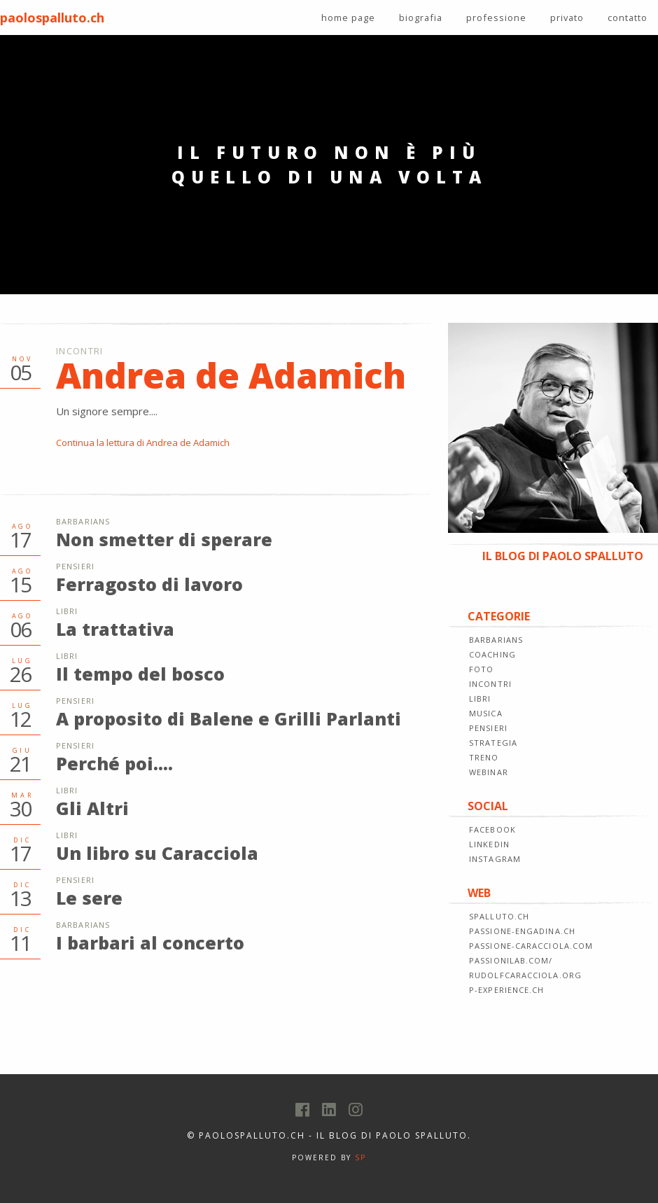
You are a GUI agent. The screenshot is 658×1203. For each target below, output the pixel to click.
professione (496, 17)
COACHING (492, 654)
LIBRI (480, 698)
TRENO (484, 757)
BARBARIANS (496, 639)
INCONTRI (490, 684)
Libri (67, 611)
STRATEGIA (493, 742)
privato (567, 17)
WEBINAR (488, 772)
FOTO (481, 669)
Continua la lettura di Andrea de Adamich (143, 442)
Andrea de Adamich (231, 375)
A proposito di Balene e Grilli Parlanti (228, 718)
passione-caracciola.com (531, 945)
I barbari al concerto (150, 942)
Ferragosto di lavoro (149, 584)
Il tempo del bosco (140, 674)
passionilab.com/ (511, 960)
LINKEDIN (489, 844)
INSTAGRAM (495, 859)
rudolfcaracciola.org (525, 975)
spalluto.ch (499, 916)
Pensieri (75, 566)
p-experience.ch (507, 990)
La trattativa (115, 629)
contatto (628, 17)
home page (348, 17)
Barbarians (83, 521)
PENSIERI (488, 728)
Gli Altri (92, 808)
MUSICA (486, 713)
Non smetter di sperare (164, 539)
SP (360, 1157)
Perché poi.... (114, 763)
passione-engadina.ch (522, 931)
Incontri (79, 351)
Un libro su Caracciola (157, 853)
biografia (420, 17)
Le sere (89, 898)
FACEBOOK (492, 829)
